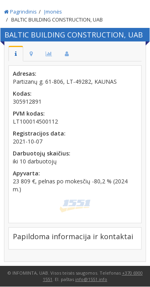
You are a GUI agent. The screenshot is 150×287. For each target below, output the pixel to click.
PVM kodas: (29, 113)
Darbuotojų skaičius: (41, 153)
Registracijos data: (39, 133)
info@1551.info (91, 279)
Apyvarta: (26, 173)
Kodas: (22, 93)
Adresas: (24, 73)
